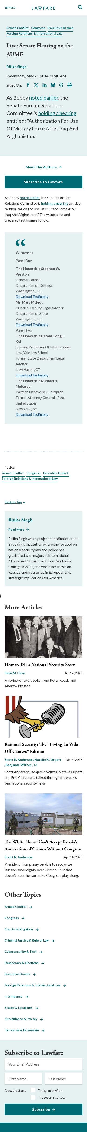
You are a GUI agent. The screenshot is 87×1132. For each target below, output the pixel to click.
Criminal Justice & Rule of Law (29, 940)
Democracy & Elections (24, 963)
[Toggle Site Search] (80, 7)
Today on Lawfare (50, 1091)
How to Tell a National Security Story (40, 665)
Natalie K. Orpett (47, 760)
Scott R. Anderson (19, 760)
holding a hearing (57, 113)
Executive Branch (60, 28)
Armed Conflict (17, 28)
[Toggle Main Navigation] (16, 7)
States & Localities (21, 1008)
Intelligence (16, 996)
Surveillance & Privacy (24, 1019)
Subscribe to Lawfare (43, 182)
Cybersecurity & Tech (23, 951)
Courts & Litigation (22, 929)
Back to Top (13, 502)
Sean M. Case (15, 673)
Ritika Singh (16, 66)
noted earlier (43, 97)
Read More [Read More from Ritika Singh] (16, 529)
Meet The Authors (41, 167)
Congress (38, 28)
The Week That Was (51, 1098)
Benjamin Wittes (19, 765)
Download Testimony (32, 296)
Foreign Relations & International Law (34, 33)
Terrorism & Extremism (24, 1030)
